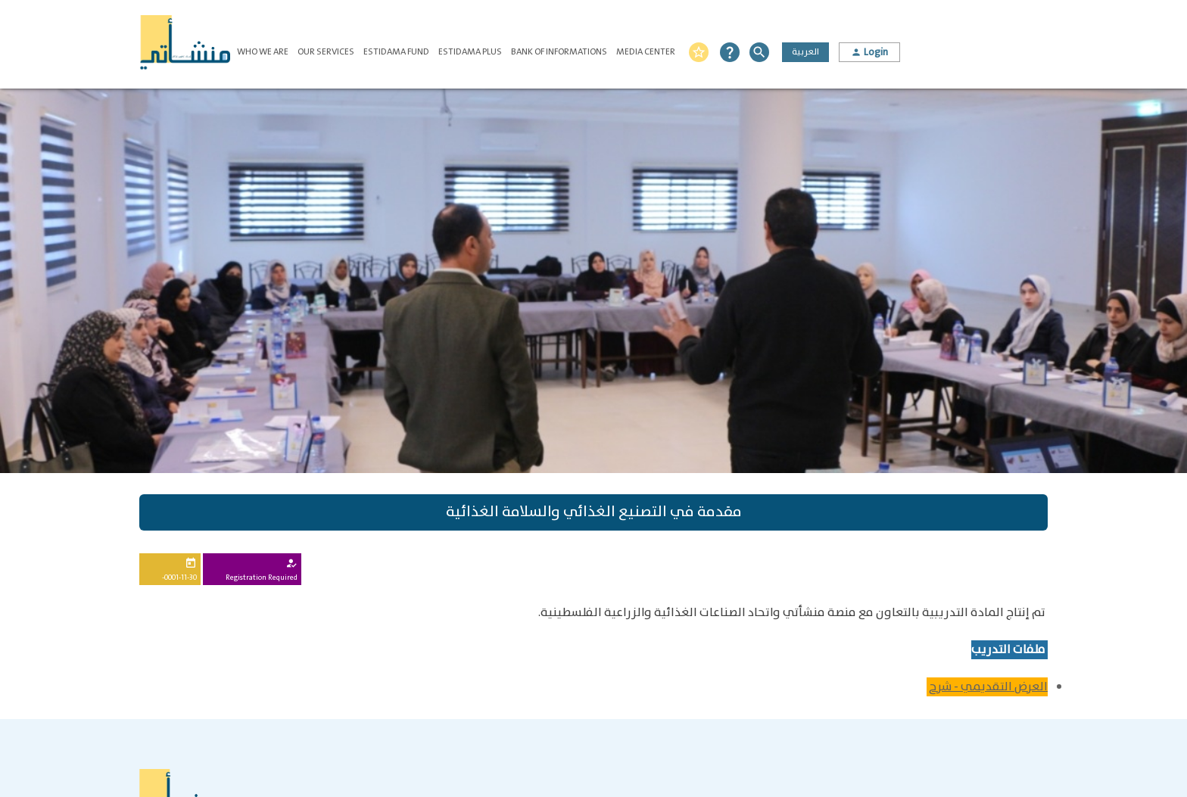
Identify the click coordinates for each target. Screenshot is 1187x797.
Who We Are (262, 52)
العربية (805, 52)
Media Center (645, 52)
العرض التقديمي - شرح (988, 686)
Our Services (326, 52)
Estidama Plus (470, 52)
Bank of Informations (559, 52)
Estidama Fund (396, 52)
